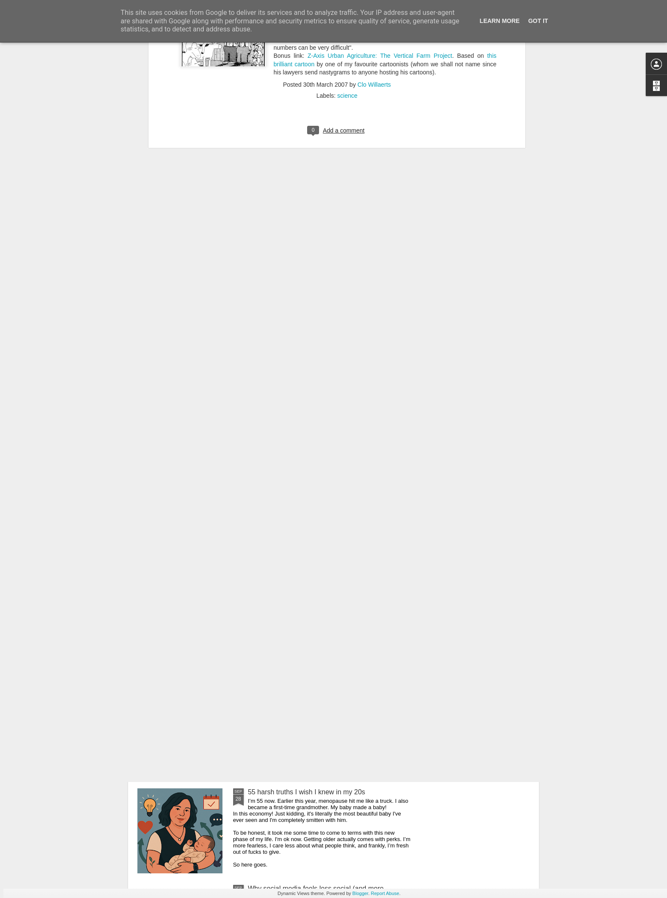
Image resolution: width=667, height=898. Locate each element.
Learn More (500, 20)
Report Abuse (385, 893)
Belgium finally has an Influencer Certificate (313, 599)
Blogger (360, 893)
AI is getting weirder (278, 695)
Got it (538, 20)
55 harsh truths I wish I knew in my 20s (306, 792)
